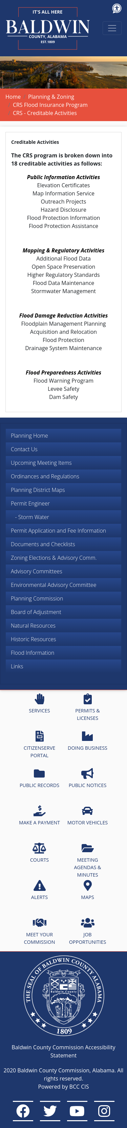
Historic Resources (33, 639)
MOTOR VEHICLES (87, 815)
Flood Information (32, 652)
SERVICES (39, 703)
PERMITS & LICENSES (87, 707)
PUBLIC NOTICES (88, 778)
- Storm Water (30, 517)
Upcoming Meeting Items (41, 462)
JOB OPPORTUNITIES (87, 931)
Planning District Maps (38, 490)
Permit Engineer (30, 503)
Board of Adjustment (36, 612)
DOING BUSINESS (87, 741)
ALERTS (39, 890)
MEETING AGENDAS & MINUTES (87, 860)
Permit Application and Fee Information (58, 530)
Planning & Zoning (51, 96)
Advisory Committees (36, 571)
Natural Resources (33, 625)
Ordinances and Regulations (45, 476)
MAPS (87, 890)
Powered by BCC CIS (63, 1086)
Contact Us (24, 449)
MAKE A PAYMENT (39, 815)
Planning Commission (37, 598)
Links (17, 666)
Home (13, 96)
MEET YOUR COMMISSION (39, 931)
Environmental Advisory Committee (53, 585)
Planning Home (29, 435)
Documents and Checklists (43, 544)
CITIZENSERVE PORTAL (39, 745)
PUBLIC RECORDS (39, 778)
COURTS (39, 853)
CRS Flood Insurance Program (50, 105)
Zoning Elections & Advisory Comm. (54, 557)
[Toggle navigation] (112, 28)
